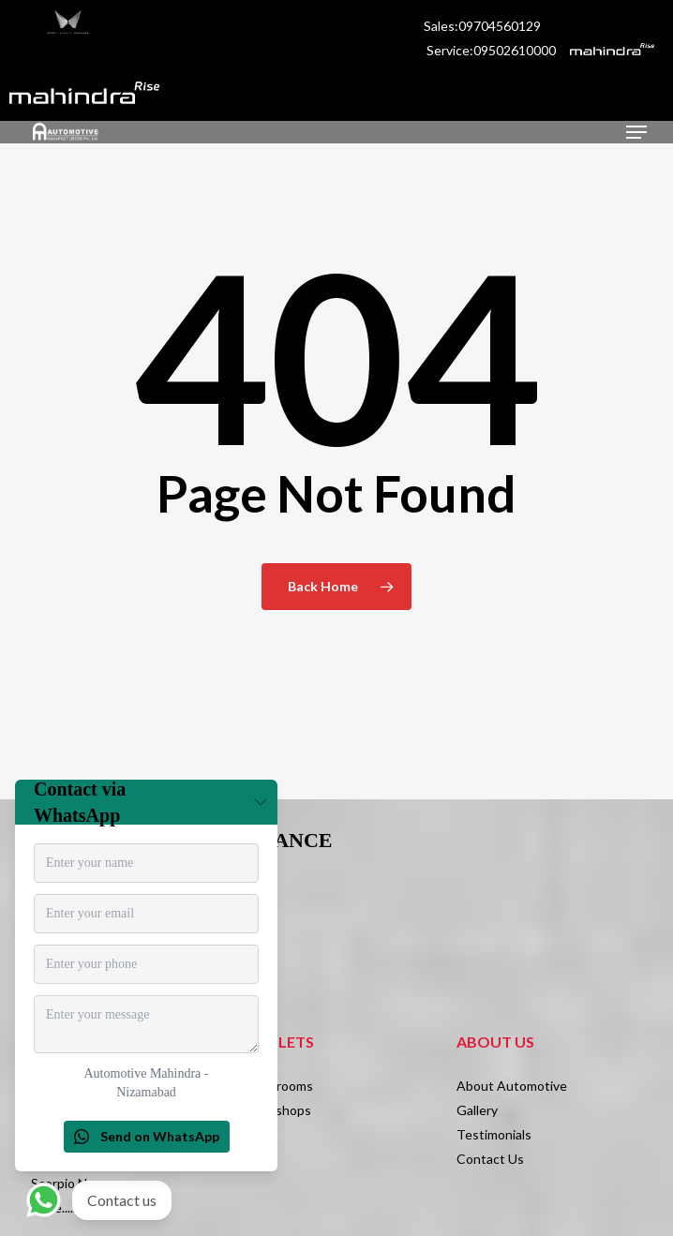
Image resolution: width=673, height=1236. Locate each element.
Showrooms (278, 1086)
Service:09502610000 (491, 50)
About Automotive (511, 1086)
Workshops (277, 1110)
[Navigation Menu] (636, 132)
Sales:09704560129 (484, 26)
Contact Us (490, 1159)
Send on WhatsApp (146, 1136)
